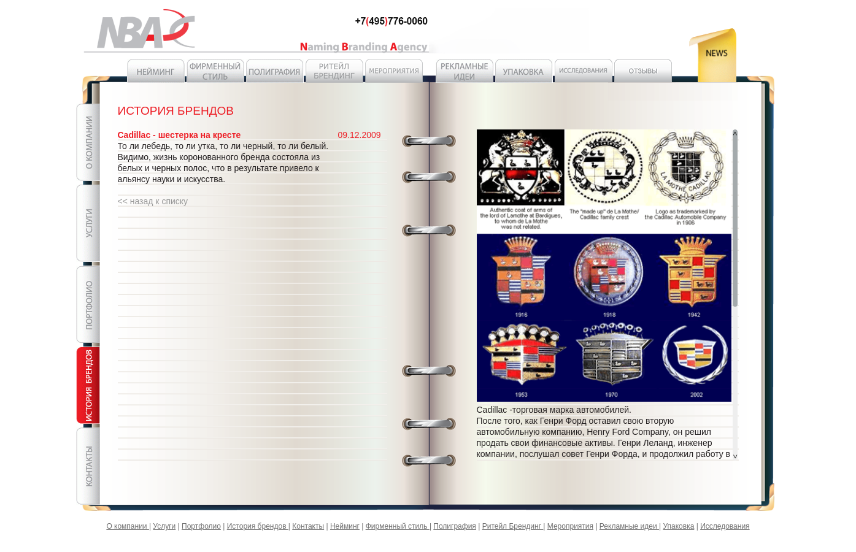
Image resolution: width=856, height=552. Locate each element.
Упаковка (678, 526)
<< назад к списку (153, 201)
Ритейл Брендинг (513, 526)
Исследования (724, 526)
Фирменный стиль (398, 526)
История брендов (257, 526)
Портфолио (201, 526)
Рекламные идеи (629, 526)
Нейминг (345, 526)
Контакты (308, 526)
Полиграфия (454, 526)
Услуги (164, 526)
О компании (127, 526)
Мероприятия (570, 526)
